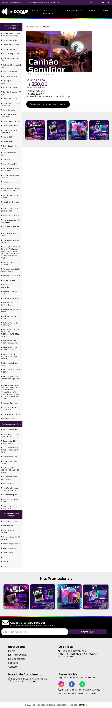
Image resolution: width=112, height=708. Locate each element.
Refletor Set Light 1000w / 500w (9, 348)
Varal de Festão (8, 419)
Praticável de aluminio (7, 286)
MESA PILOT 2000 (10, 215)
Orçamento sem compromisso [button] (48, 104)
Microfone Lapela (9, 495)
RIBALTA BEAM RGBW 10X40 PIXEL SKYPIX (10, 356)
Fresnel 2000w (8, 137)
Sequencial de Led (9, 72)
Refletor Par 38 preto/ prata (11, 310)
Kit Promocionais (17, 655)
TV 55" (4, 557)
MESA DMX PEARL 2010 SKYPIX (10, 210)
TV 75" (4, 566)
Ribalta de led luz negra (9, 364)
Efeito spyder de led (9, 126)
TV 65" (4, 562)
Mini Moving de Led (10, 54)
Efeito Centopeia (8, 110)
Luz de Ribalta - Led (10, 45)
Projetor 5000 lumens (8, 531)
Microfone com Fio (9, 483)
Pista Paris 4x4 (8, 280)
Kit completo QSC (9, 456)
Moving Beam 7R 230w (9, 234)
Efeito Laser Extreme (10, 121)
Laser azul (6, 159)
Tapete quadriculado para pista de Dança (10, 34)
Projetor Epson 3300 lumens (10, 538)
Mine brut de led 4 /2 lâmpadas (10, 221)
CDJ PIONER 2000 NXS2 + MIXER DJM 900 (10, 450)
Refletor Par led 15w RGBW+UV (10, 324)
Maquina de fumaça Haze (10, 183)
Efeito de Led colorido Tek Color (10, 115)
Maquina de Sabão (9, 49)
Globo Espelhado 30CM (9, 147)
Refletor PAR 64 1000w (8, 317)
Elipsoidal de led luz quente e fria (10, 131)
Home (35, 10)
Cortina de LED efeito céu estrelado (10, 104)
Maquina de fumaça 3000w (10, 176)
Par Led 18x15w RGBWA (8, 263)
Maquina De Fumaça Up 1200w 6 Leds (10, 189)
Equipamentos (74, 10)
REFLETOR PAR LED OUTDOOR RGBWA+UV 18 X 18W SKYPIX (10, 332)
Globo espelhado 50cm (8, 154)
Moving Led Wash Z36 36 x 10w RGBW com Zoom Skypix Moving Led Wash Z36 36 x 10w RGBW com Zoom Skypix (11, 252)
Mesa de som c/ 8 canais (9, 462)
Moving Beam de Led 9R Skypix (10, 241)
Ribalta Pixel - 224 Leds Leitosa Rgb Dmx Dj (10, 378)
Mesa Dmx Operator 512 (10, 203)
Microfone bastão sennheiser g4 (9, 478)
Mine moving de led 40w (10, 228)
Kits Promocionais (48, 11)
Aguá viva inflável (9, 87)
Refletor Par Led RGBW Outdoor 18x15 (10, 342)
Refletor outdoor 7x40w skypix (8, 304)
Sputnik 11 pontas (9, 403)
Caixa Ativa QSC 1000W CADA (8, 442)
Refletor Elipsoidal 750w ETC (9, 292)
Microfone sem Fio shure (9, 500)
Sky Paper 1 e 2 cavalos (8, 82)
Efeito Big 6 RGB (9, 40)
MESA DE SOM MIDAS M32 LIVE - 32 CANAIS (10, 470)
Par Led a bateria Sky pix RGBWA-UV (10, 270)
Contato (105, 10)
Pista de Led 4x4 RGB (11, 276)
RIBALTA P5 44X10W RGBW (10, 371)
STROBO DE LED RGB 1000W (9, 408)
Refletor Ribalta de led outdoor (11, 66)
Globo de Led (7, 141)
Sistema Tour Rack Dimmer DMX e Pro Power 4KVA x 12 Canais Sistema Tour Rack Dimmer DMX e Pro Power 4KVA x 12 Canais (10, 392)
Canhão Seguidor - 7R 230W (11, 93)
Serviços (91, 10)
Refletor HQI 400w (10, 298)
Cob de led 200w (9, 99)
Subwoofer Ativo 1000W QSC (9, 507)
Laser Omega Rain (9, 164)
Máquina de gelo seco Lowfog (10, 196)
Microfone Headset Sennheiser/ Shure (9, 489)
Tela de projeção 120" (10, 543)
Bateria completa (9, 430)
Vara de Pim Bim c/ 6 (10, 414)
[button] (109, 3)
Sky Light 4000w (9, 76)
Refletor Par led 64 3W (9, 59)
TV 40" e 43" (7, 553)
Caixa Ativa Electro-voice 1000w (10, 435)
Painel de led (7, 526)
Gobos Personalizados (11, 521)
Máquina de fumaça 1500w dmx (10, 169)
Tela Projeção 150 (9, 548)
